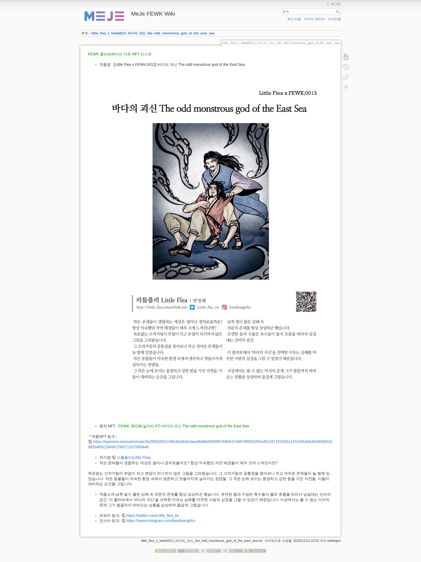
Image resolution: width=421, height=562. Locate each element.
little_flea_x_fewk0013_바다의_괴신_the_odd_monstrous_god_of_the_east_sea (153, 33)
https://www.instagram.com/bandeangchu (160, 520)
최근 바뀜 (294, 19)
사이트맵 (334, 19)
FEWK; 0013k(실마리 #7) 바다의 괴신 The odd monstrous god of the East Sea (183, 426)
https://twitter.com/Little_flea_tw (152, 515)
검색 (338, 11)
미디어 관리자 (314, 19)
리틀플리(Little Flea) (134, 457)
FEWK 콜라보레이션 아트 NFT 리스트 (120, 54)
